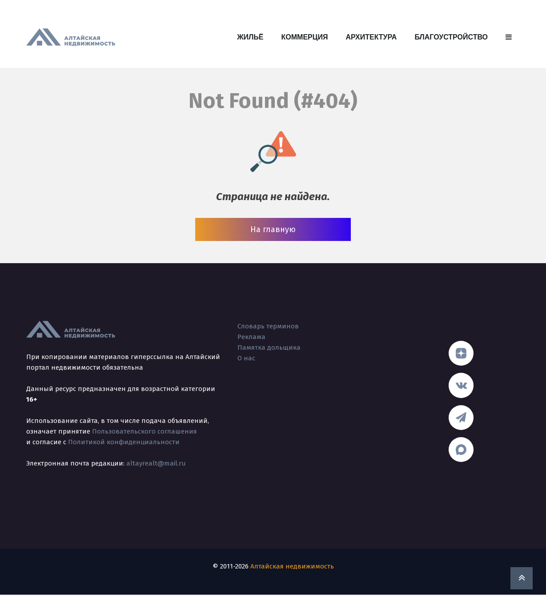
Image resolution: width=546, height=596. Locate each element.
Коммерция (304, 37)
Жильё (250, 37)
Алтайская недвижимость (292, 568)
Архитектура (371, 37)
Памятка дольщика (269, 347)
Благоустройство (451, 37)
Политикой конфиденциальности (124, 442)
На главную (273, 229)
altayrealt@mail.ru (156, 463)
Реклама (251, 337)
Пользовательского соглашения (144, 431)
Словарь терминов (268, 326)
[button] (509, 37)
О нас (246, 358)
